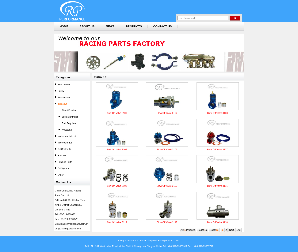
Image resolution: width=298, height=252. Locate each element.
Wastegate (67, 129)
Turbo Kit (62, 104)
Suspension (64, 97)
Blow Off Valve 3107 (217, 149)
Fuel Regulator (69, 123)
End (238, 230)
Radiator (62, 155)
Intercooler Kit (65, 142)
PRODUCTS (134, 26)
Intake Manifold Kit (67, 136)
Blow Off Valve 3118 (217, 222)
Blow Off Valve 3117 (167, 222)
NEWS (110, 26)
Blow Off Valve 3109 (167, 186)
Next (231, 230)
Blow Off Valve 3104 (116, 149)
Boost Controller (70, 117)
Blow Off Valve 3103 (217, 113)
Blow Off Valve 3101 (116, 113)
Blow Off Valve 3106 (167, 149)
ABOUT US (87, 26)
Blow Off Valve (69, 110)
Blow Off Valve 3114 (116, 222)
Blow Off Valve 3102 (167, 113)
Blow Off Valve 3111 (217, 186)
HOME (64, 26)
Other (60, 175)
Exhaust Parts (65, 162)
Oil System (63, 168)
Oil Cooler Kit (64, 149)
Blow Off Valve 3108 (116, 186)
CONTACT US (162, 26)
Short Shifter (64, 84)
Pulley (61, 91)
